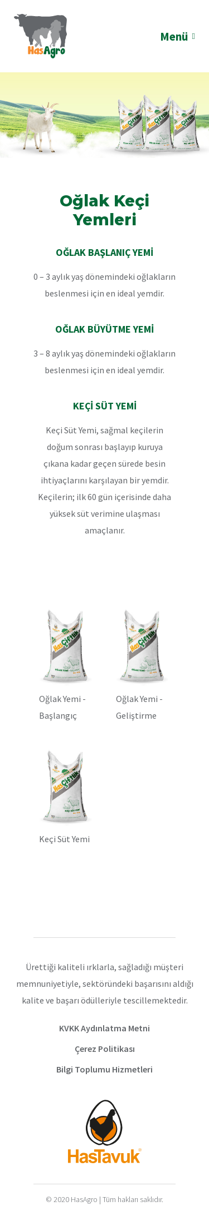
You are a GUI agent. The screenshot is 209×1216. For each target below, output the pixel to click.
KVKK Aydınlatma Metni (104, 1028)
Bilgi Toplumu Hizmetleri (104, 1069)
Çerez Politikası (105, 1048)
